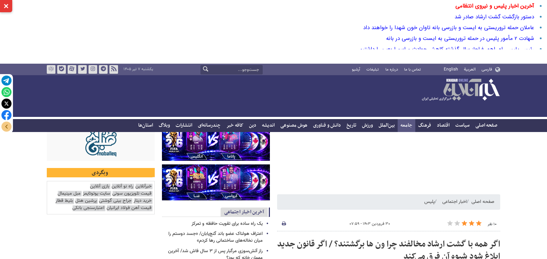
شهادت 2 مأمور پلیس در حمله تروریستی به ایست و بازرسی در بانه (460, 38)
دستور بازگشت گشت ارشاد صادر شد (494, 17)
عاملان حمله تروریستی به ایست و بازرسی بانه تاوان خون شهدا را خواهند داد (448, 27)
